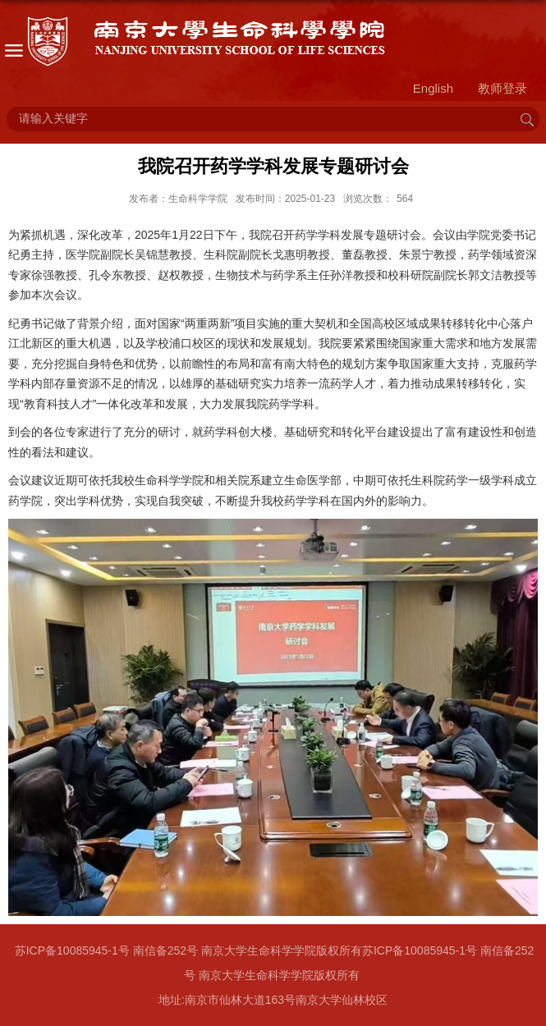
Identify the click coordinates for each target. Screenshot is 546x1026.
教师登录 (502, 88)
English (433, 88)
